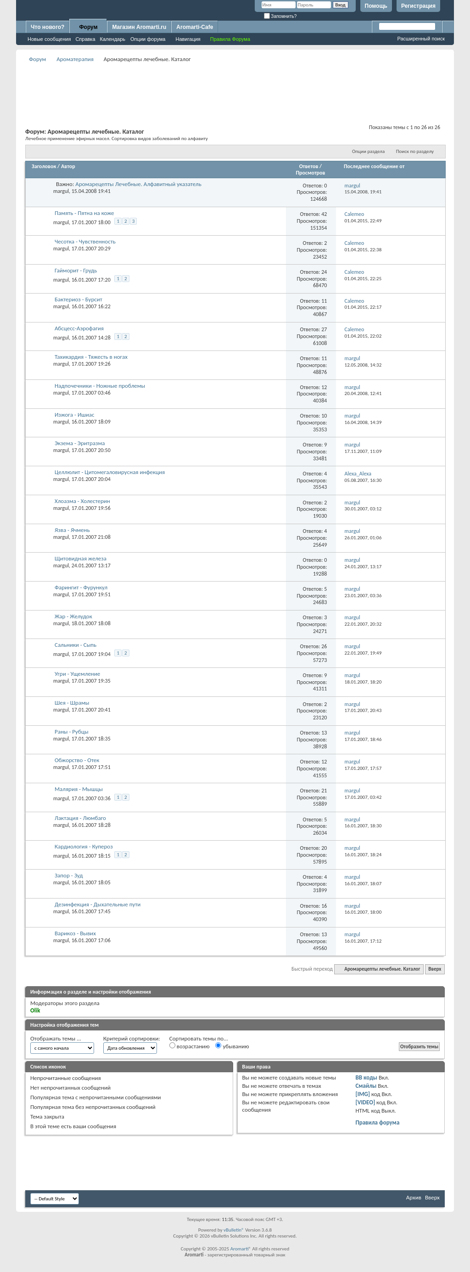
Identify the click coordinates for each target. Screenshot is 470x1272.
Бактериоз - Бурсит (78, 299)
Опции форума (147, 39)
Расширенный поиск (421, 38)
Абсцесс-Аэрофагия (79, 328)
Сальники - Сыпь (75, 644)
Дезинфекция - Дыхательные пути (97, 904)
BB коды (366, 1077)
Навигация (187, 39)
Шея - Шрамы (72, 702)
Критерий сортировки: (131, 1038)
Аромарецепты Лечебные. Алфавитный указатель (138, 184)
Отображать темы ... (55, 1038)
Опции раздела (368, 151)
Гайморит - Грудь (76, 270)
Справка (85, 39)
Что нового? (47, 27)
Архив (413, 1197)
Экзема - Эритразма (80, 443)
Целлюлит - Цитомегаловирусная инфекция (110, 472)
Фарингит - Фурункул (81, 587)
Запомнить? (280, 16)
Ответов (309, 166)
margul (61, 191)
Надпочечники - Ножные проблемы (100, 385)
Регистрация (418, 6)
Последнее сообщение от (374, 166)
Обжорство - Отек (77, 760)
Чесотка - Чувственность (85, 241)
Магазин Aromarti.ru (139, 27)
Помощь (376, 6)
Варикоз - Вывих (75, 933)
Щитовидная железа (80, 558)
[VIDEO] (365, 1102)
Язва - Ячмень (72, 529)
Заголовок (44, 166)
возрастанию (189, 1046)
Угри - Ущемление (77, 673)
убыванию (232, 1046)
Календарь (113, 39)
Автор (68, 166)
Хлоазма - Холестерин (82, 500)
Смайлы (365, 1085)
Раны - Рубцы (72, 731)
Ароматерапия (75, 59)
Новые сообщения (49, 39)
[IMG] (362, 1094)
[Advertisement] (235, 85)
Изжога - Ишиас (75, 414)
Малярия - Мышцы (79, 789)
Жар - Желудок (73, 616)
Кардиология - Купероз (84, 846)
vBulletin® (234, 1230)
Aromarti (239, 1249)
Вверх (434, 969)
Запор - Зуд (69, 875)
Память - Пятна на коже (84, 212)
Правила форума (377, 1122)
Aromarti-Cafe (194, 27)
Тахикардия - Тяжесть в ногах (91, 356)
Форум (88, 27)
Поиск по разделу (415, 151)
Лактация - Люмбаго (80, 817)
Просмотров (310, 173)
